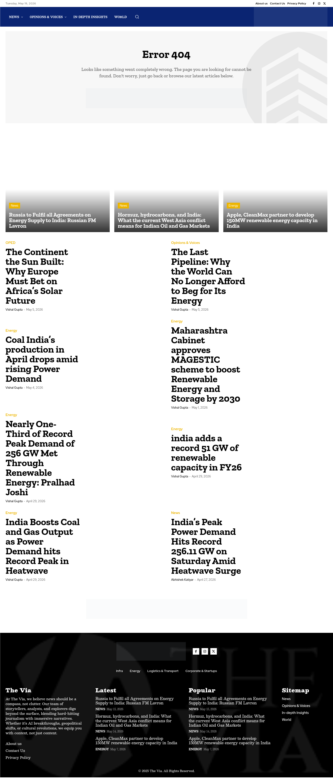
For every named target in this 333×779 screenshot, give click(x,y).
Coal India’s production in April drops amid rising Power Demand (42, 360)
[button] (137, 17)
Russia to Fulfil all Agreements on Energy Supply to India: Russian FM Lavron (135, 702)
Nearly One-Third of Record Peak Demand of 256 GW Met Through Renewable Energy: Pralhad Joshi (40, 459)
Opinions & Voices (185, 244)
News (14, 207)
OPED (11, 244)
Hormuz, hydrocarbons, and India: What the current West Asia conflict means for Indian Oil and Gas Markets (134, 722)
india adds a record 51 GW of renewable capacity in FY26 (206, 454)
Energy (233, 207)
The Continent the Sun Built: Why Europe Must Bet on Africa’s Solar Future (37, 277)
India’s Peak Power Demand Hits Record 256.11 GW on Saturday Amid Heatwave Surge (206, 547)
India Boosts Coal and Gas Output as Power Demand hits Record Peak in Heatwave (43, 547)
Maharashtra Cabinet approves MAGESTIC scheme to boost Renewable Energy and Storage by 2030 (205, 366)
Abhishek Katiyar (182, 581)
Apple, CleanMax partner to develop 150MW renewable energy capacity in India (136, 742)
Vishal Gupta (14, 311)
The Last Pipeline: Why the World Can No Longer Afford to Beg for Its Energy (208, 277)
